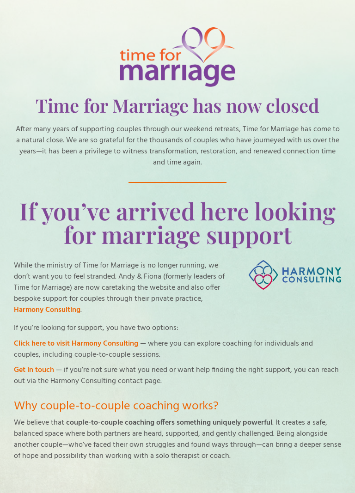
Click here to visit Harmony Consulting (76, 344)
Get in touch (34, 370)
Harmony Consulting (47, 310)
